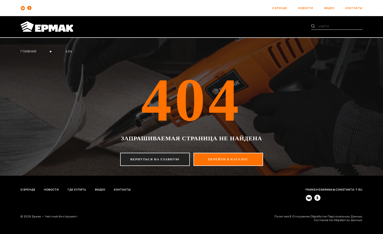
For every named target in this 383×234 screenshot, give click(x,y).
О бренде (28, 189)
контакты (353, 8)
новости (305, 8)
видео (329, 8)
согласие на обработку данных (338, 220)
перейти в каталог (228, 159)
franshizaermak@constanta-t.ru (334, 189)
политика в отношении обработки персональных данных (318, 216)
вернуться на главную (155, 159)
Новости (51, 189)
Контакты (122, 189)
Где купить (77, 189)
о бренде (279, 8)
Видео (100, 189)
